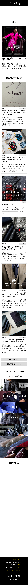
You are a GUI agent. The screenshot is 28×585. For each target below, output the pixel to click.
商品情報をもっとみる (14, 364)
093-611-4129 (15, 559)
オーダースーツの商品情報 (14, 376)
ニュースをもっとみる (14, 359)
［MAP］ (17, 564)
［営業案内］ (19, 567)
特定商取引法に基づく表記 (14, 570)
